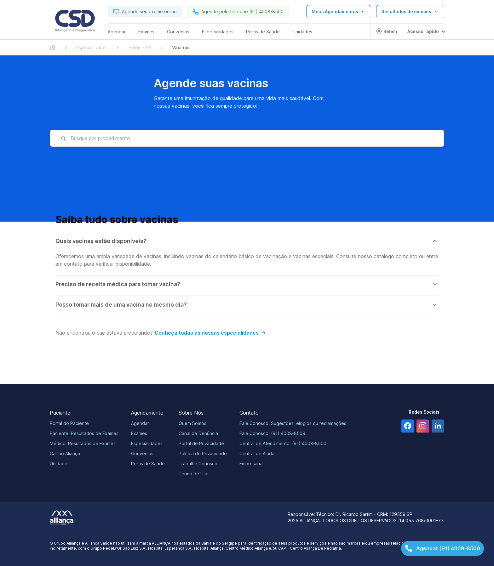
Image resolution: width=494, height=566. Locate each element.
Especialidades (147, 443)
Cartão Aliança (65, 453)
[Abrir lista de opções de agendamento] (338, 11)
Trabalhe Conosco (198, 463)
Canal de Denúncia (198, 433)
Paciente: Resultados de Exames (84, 433)
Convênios (142, 453)
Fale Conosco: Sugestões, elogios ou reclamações (292, 423)
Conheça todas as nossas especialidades (210, 333)
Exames (139, 433)
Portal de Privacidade (201, 443)
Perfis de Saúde (148, 463)
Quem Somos (192, 423)
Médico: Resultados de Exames (83, 443)
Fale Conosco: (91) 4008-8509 (272, 433)
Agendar (140, 423)
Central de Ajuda (256, 453)
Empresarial (251, 463)
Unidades (60, 463)
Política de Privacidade (203, 453)
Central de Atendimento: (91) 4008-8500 (282, 443)
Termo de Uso (194, 473)
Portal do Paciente (69, 423)
